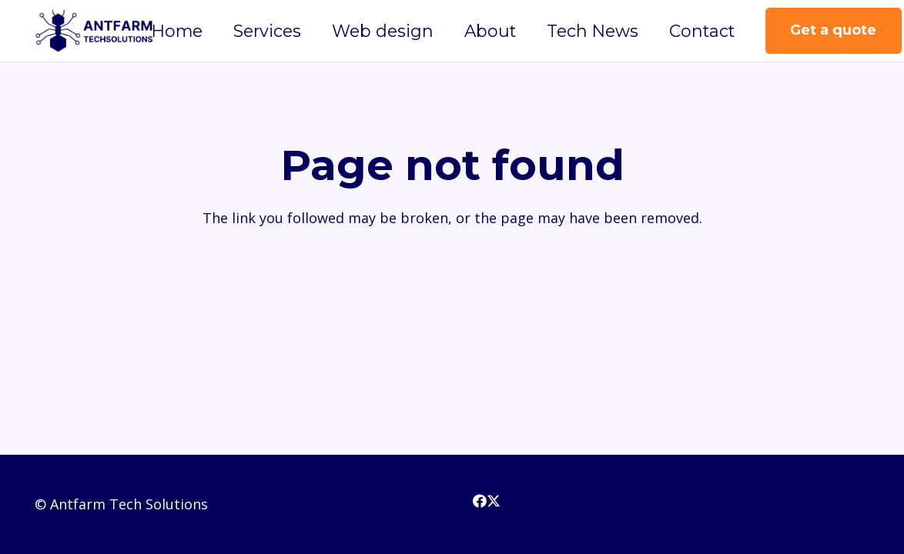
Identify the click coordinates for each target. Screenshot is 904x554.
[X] (494, 501)
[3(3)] (95, 31)
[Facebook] (480, 501)
